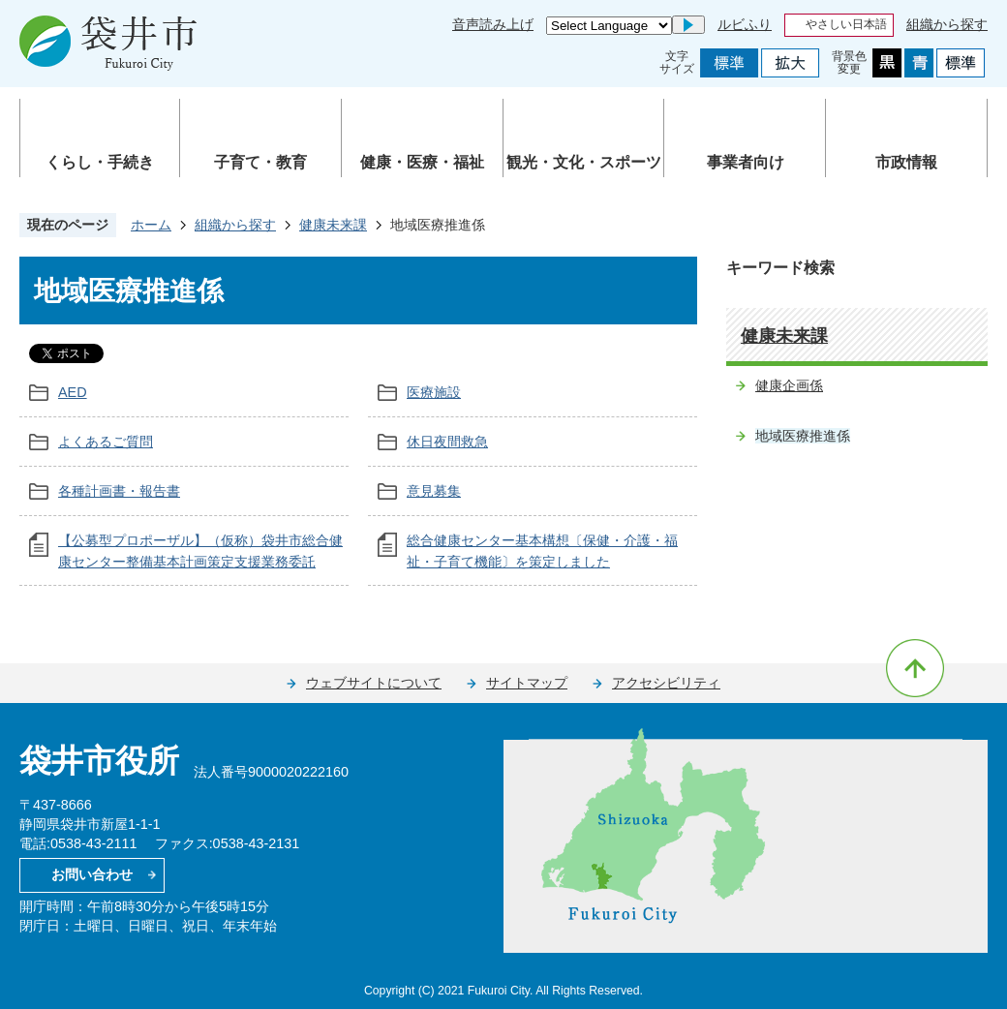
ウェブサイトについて (374, 682)
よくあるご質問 (105, 441)
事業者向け (745, 162)
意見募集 (434, 491)
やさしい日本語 (846, 24)
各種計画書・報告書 (119, 491)
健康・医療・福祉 (422, 162)
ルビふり (744, 24)
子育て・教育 (260, 162)
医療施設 (434, 392)
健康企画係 (789, 385)
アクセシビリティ (666, 682)
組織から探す (947, 24)
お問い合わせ (92, 874)
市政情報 (906, 162)
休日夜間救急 (447, 441)
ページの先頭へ (915, 668)
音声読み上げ (493, 24)
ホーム (151, 224)
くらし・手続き (100, 162)
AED (72, 392)
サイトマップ (526, 682)
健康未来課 (333, 224)
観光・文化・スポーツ (583, 162)
